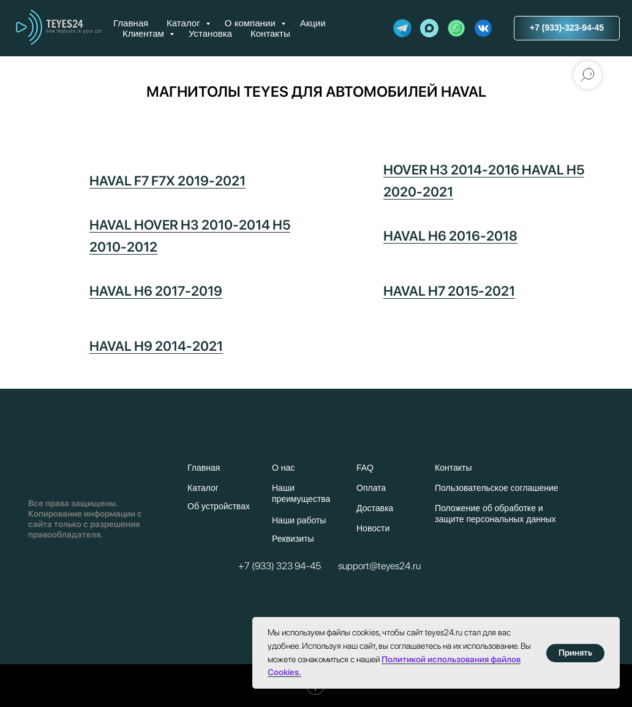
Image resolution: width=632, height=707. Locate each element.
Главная (130, 23)
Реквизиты (293, 539)
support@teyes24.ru (379, 566)
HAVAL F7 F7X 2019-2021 (167, 181)
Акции (313, 23)
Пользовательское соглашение (497, 488)
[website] (402, 28)
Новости (372, 528)
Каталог (185, 23)
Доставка (374, 508)
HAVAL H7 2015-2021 (449, 291)
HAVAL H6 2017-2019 (155, 291)
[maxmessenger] (429, 28)
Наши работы (299, 520)
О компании (251, 23)
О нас (283, 468)
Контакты (270, 33)
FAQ (365, 468)
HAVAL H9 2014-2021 (156, 346)
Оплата (371, 488)
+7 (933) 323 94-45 (279, 566)
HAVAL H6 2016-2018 (450, 236)
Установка (210, 33)
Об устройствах (218, 506)
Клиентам (144, 33)
